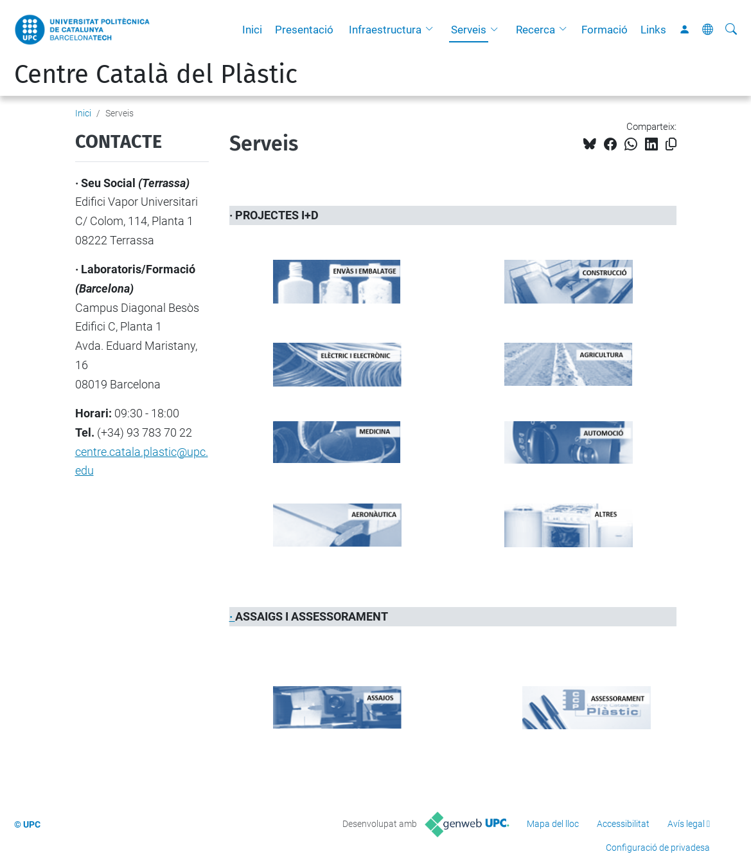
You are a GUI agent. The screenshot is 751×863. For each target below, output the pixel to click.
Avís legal (686, 824)
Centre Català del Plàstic (155, 74)
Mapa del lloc (553, 824)
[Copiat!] (671, 144)
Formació (604, 29)
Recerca (535, 29)
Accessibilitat (623, 824)
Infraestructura (385, 29)
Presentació (304, 29)
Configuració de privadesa (658, 847)
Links (653, 29)
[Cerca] (731, 29)
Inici (252, 29)
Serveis (468, 29)
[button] (432, 29)
